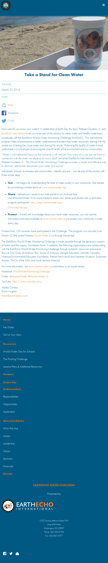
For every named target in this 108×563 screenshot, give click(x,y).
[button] (103, 4)
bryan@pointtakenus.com (15, 295)
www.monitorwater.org (54, 187)
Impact (6, 436)
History (6, 451)
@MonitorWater (18, 276)
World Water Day (43, 235)
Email (10, 105)
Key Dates (8, 327)
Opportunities (10, 404)
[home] (6, 4)
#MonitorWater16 (38, 276)
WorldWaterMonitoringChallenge (31, 271)
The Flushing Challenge (15, 359)
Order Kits (9, 382)
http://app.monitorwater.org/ (46, 202)
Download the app (17, 207)
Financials (8, 466)
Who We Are (10, 428)
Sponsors (8, 458)
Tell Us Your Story (12, 335)
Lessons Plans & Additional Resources (22, 366)
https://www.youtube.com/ (27, 281)
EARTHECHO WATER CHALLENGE (54, 485)
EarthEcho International (13, 133)
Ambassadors (12, 389)
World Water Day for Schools (19, 351)
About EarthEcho (13, 421)
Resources (9, 344)
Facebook (13, 113)
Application (9, 411)
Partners (8, 374)
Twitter (11, 120)
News (7, 319)
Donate (7, 474)
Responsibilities (10, 396)
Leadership (9, 443)
